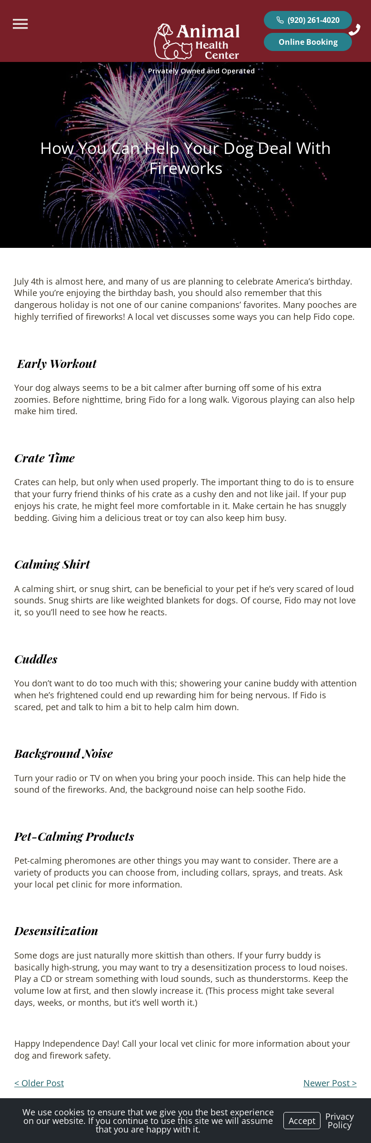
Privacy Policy (339, 1121)
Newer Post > (330, 1083)
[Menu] (21, 24)
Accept (302, 1120)
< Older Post (39, 1083)
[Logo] (197, 43)
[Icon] (354, 30)
